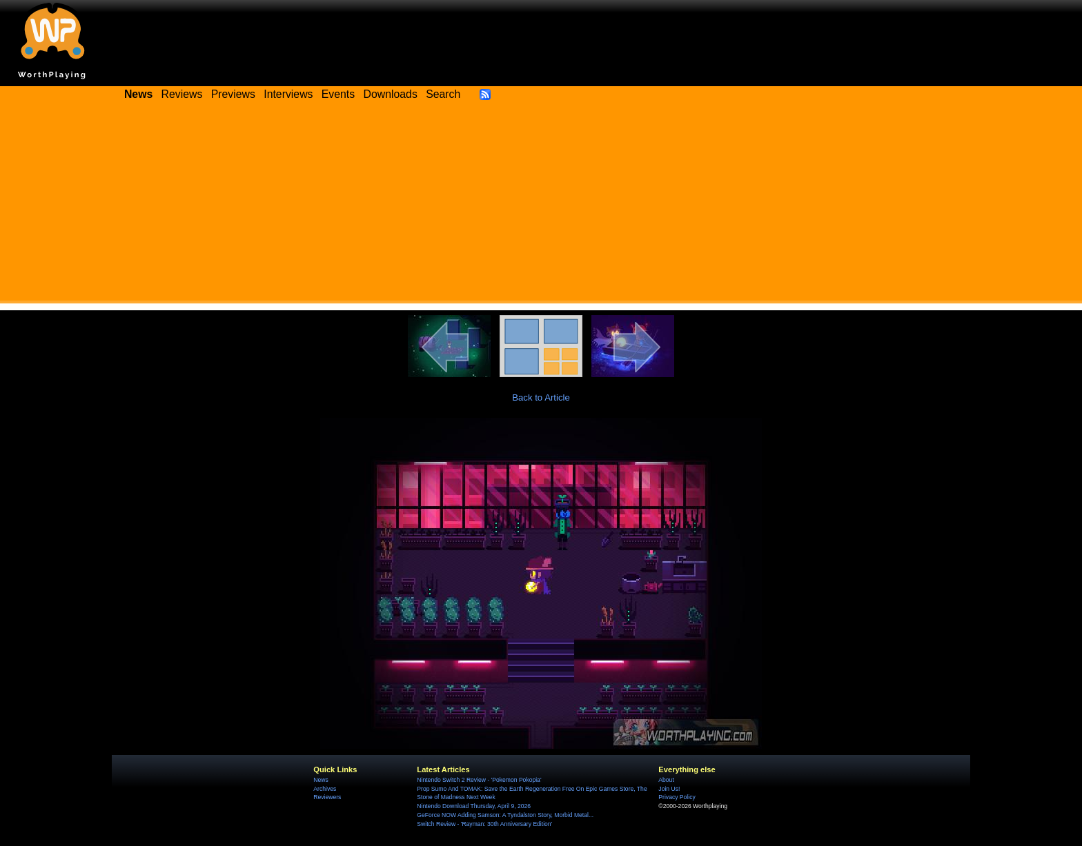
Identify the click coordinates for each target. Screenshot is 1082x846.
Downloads (390, 94)
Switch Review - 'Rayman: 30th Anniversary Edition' (484, 823)
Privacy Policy (676, 797)
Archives (324, 788)
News (320, 779)
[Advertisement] (541, 206)
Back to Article (541, 397)
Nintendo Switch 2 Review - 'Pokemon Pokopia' (479, 779)
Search (443, 94)
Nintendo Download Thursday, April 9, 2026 (474, 806)
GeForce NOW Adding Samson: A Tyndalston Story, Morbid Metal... (505, 815)
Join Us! (669, 788)
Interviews (288, 94)
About (665, 779)
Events (338, 94)
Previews (233, 94)
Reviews (182, 94)
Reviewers (327, 797)
